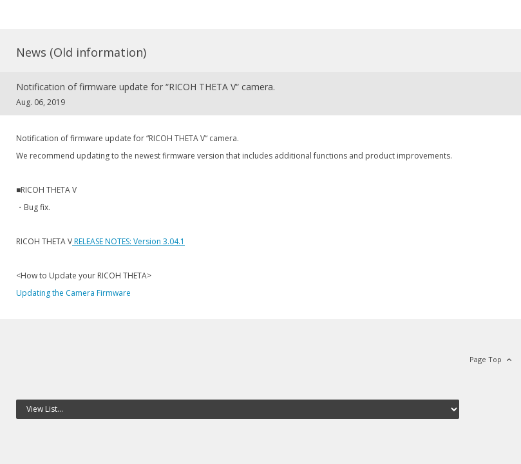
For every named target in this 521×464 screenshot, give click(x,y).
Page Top (485, 359)
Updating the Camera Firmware (73, 292)
